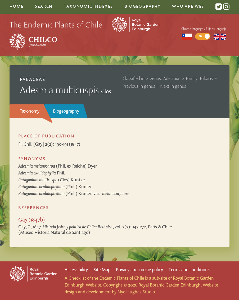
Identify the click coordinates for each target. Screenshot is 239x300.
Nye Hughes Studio (136, 292)
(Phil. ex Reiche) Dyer (57, 166)
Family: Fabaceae (201, 78)
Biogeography (66, 111)
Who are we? (188, 6)
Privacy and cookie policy (139, 269)
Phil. (41, 173)
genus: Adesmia (165, 78)
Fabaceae (32, 79)
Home (16, 6)
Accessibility (76, 269)
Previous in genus (139, 86)
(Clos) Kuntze (51, 180)
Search (43, 6)
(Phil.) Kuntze (55, 186)
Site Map (101, 269)
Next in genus (173, 86)
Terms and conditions (189, 269)
